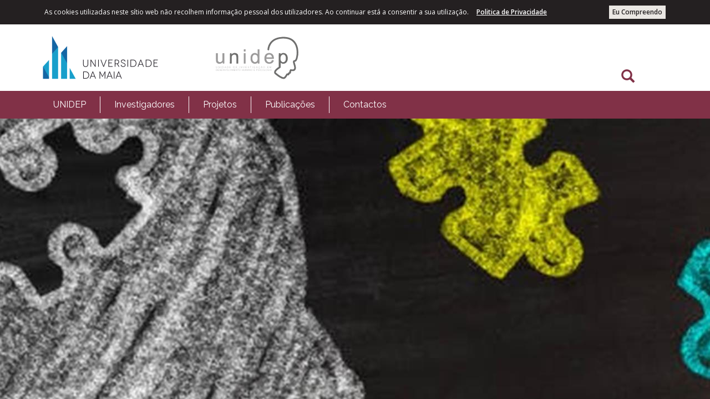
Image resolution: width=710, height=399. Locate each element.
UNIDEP (69, 104)
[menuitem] (69, 105)
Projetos (220, 104)
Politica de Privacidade (511, 12)
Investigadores (144, 104)
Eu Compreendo (637, 12)
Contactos (365, 104)
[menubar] (219, 105)
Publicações (290, 104)
